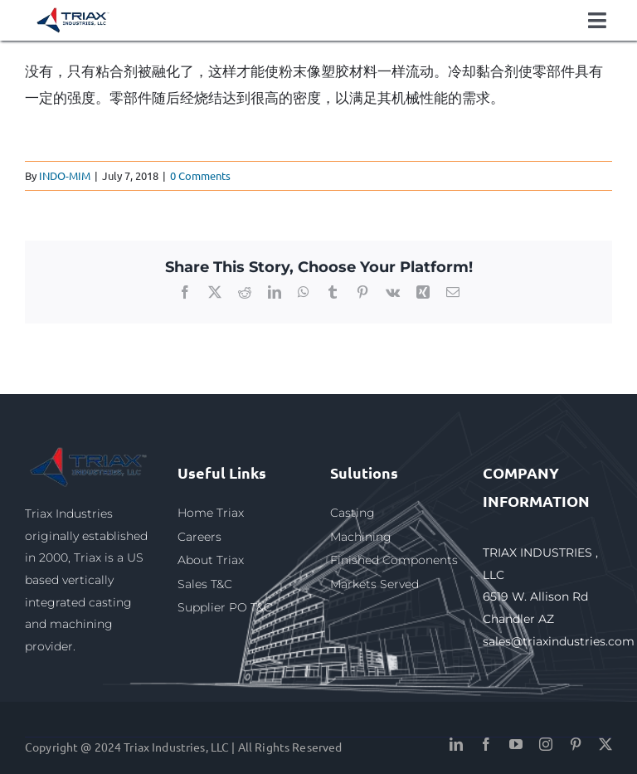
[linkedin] (456, 744)
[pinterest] (575, 744)
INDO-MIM (64, 175)
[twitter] (605, 744)
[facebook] (486, 744)
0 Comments (200, 175)
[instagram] (545, 744)
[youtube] (516, 744)
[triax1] (89, 451)
